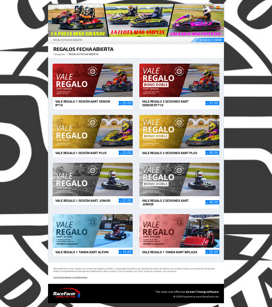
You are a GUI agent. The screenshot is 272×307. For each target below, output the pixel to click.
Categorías (59, 54)
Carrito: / (210, 40)
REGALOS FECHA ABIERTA (67, 40)
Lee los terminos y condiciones (70, 277)
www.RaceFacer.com (207, 296)
